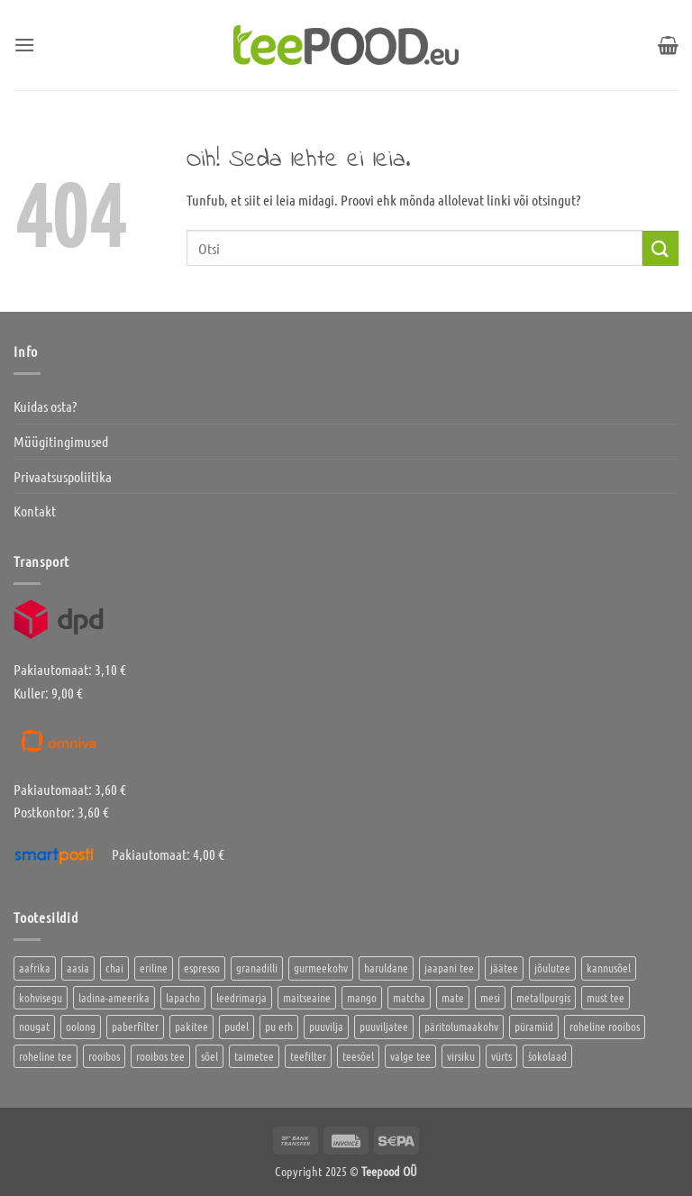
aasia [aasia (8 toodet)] (78, 967)
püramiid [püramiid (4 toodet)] (533, 1026)
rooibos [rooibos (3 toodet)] (104, 1056)
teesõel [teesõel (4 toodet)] (358, 1056)
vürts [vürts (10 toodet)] (501, 1056)
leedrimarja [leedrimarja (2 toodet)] (241, 997)
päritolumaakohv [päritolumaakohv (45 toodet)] (461, 1026)
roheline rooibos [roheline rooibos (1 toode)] (604, 1026)
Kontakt (35, 510)
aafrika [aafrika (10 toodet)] (34, 967)
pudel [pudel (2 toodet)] (236, 1026)
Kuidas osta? (45, 406)
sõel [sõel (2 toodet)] (209, 1056)
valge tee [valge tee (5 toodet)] (410, 1056)
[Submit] (660, 248)
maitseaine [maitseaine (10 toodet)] (307, 997)
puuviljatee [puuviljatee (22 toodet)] (384, 1026)
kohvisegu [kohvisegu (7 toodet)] (40, 997)
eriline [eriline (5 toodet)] (154, 967)
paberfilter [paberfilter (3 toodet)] (135, 1026)
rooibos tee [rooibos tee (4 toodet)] (160, 1056)
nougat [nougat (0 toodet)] (34, 1026)
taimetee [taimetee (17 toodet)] (254, 1056)
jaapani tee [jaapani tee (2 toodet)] (449, 967)
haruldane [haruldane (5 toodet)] (386, 967)
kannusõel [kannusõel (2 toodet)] (609, 967)
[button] (24, 45)
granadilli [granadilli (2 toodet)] (257, 967)
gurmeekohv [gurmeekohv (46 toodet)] (321, 967)
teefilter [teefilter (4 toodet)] (308, 1056)
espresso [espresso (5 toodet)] (202, 967)
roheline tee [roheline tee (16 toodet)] (45, 1056)
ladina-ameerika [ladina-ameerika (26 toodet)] (114, 997)
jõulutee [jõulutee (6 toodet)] (552, 967)
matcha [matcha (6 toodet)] (409, 997)
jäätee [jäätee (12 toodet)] (504, 967)
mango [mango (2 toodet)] (362, 997)
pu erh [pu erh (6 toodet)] (279, 1026)
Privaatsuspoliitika (63, 476)
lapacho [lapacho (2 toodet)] (183, 997)
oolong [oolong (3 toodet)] (81, 1026)
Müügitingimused (61, 441)
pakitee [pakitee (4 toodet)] (191, 1026)
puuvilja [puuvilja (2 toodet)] (326, 1026)
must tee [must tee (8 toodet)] (605, 997)
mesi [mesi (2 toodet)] (490, 997)
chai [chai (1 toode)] (114, 967)
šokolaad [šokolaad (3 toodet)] (547, 1056)
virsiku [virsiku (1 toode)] (461, 1056)
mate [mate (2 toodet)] (453, 997)
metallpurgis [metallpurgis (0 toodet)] (543, 997)
